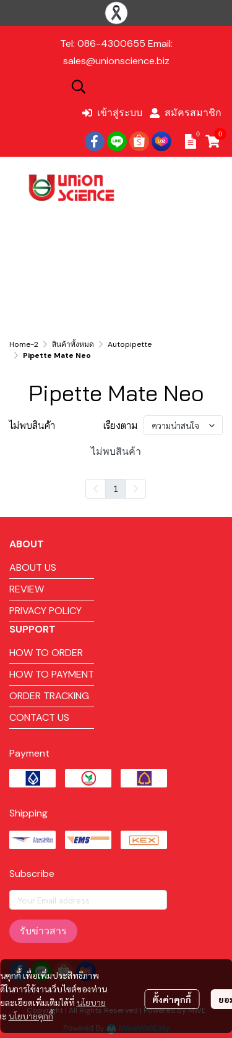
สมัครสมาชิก (185, 113)
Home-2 (23, 344)
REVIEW (26, 589)
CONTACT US (39, 717)
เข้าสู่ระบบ (112, 113)
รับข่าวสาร (43, 931)
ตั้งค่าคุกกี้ (171, 999)
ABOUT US (32, 567)
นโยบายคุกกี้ (31, 1015)
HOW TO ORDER (46, 652)
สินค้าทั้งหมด (73, 344)
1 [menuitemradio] (115, 488)
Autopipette (130, 344)
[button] (145, 86)
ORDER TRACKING (49, 695)
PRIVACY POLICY (45, 610)
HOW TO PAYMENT (51, 674)
